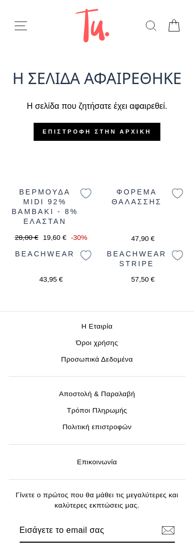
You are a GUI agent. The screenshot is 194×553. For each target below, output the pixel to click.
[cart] (173, 25)
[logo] (92, 25)
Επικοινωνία (97, 462)
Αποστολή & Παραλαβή (97, 394)
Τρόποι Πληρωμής (97, 410)
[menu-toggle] (20, 26)
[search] (151, 25)
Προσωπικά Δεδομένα (97, 359)
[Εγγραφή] (168, 530)
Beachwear (44, 254)
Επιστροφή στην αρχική (96, 131)
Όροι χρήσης (97, 343)
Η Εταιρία (96, 326)
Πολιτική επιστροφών (97, 427)
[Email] (79, 530)
